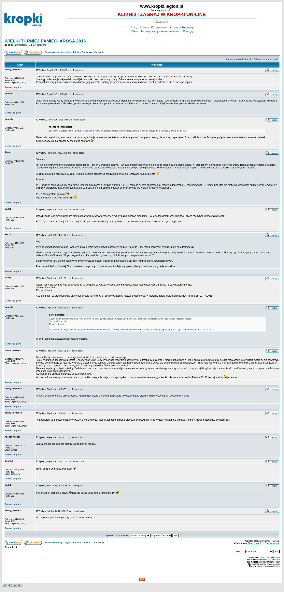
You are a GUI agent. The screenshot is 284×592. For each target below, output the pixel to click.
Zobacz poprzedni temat (238, 59)
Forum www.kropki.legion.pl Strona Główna (67, 52)
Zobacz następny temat (266, 59)
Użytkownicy (158, 27)
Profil (135, 31)
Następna (41, 45)
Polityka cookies (12, 585)
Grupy (173, 27)
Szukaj (144, 27)
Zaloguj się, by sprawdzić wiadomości (160, 31)
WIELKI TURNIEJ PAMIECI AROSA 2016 (45, 41)
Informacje (98, 52)
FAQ (133, 27)
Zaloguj (188, 31)
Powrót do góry (13, 87)
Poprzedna (22, 45)
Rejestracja (187, 27)
